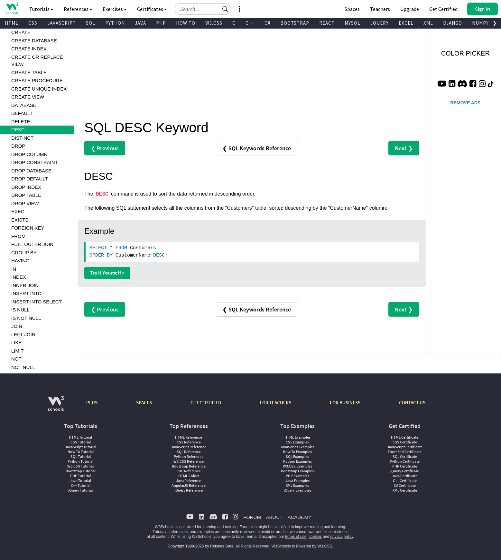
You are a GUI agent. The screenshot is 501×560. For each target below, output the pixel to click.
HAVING (20, 260)
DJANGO (452, 23)
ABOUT (274, 517)
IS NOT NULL (26, 318)
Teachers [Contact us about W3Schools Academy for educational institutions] (380, 9)
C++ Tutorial (80, 485)
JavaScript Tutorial (80, 446)
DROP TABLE (26, 195)
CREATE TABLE (29, 72)
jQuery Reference (188, 490)
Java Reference (188, 480)
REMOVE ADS (465, 102)
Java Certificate (404, 475)
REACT (327, 23)
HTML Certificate (404, 437)
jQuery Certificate (404, 470)
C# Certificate (405, 485)
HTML (11, 23)
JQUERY (379, 23)
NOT (16, 359)
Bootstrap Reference (189, 466)
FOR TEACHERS (275, 402)
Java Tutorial (80, 480)
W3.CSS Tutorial (80, 466)
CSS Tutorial (80, 442)
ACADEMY (299, 517)
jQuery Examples (297, 490)
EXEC (17, 211)
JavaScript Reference (188, 446)
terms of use (295, 536)
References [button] (78, 9)
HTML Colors (188, 475)
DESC (18, 129)
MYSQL (352, 23)
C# (267, 23)
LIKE (16, 342)
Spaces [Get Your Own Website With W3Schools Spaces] (352, 9)
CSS (32, 23)
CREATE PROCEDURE (37, 80)
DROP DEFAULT (29, 178)
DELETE (20, 121)
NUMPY (480, 23)
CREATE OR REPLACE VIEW (37, 60)
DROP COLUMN (29, 154)
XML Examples (297, 485)
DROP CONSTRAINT (34, 162)
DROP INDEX (26, 187)
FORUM (252, 517)
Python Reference (188, 456)
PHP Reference (188, 470)
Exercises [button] (115, 9)
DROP (18, 146)
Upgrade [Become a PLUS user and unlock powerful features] (409, 9)
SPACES (144, 402)
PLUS (91, 402)
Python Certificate (405, 461)
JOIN (16, 326)
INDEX (18, 277)
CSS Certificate (405, 442)
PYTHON (115, 23)
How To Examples (297, 451)
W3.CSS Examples (297, 466)
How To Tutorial (81, 451)
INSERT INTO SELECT (36, 301)
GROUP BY (24, 252)
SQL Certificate (405, 456)
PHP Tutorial (80, 475)
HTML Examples (297, 437)
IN (13, 269)
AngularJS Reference (189, 485)
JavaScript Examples (297, 446)
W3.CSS (213, 23)
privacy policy (341, 536)
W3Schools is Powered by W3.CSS (302, 546)
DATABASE (23, 105)
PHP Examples (297, 475)
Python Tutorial (80, 461)
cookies (315, 536)
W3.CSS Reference (188, 461)
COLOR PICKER (465, 53)
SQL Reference (189, 451)
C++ (250, 23)
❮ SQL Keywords (256, 148)
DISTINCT (22, 138)
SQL (90, 23)
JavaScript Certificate (404, 446)
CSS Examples (297, 442)
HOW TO (185, 23)
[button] (225, 9)
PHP (161, 23)
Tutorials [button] (41, 9)
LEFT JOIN (23, 334)
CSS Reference (189, 442)
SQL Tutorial (80, 456)
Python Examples (297, 461)
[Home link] (12, 8)
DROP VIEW (25, 203)
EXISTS (19, 220)
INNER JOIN (25, 285)
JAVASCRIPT (61, 23)
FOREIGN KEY (27, 228)
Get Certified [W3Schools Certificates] (443, 9)
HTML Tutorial (80, 437)
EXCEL (406, 23)
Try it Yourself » (107, 272)
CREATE (21, 32)
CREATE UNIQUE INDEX (39, 89)
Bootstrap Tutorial (81, 470)
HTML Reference (188, 437)
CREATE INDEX (29, 48)
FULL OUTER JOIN (32, 244)
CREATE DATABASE (34, 40)
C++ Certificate (405, 480)
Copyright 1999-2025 (186, 546)
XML (428, 23)
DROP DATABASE (31, 170)
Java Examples (297, 480)
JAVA (140, 23)
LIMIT (17, 351)
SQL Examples (297, 456)
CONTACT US (412, 402)
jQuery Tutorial (80, 490)
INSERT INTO (26, 293)
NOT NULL (23, 367)
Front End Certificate (405, 451)
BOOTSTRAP (294, 23)
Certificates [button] (152, 9)
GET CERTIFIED (205, 402)
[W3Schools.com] (56, 407)
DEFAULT (21, 113)
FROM (18, 236)
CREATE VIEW (27, 97)
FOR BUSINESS (345, 402)
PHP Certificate (404, 466)
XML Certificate (405, 490)
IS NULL (20, 309)
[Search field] (203, 9)
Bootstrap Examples (297, 470)
